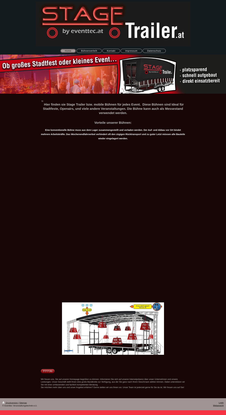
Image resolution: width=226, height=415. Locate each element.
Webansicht (218, 405)
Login (221, 403)
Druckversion (10, 403)
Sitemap (23, 403)
